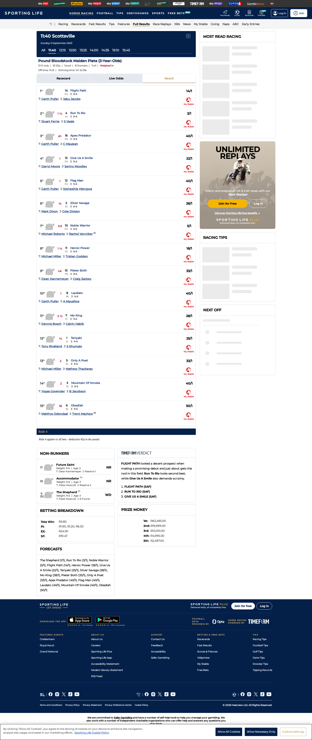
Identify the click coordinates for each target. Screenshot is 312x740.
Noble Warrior (80, 225)
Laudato (77, 293)
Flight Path (78, 90)
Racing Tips (259, 639)
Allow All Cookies (229, 731)
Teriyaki (76, 338)
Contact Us (158, 639)
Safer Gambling (160, 657)
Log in (264, 606)
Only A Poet (79, 360)
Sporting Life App (101, 657)
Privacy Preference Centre (118, 705)
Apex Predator (80, 135)
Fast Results (204, 645)
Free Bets (203, 670)
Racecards (203, 639)
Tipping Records (262, 670)
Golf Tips (258, 651)
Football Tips (260, 645)
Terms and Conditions (51, 705)
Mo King (76, 315)
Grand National (49, 651)
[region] (156, 732)
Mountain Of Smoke (85, 383)
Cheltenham (47, 639)
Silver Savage (79, 203)
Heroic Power (80, 248)
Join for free (243, 606)
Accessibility (158, 651)
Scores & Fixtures (207, 651)
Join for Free (227, 203)
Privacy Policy (72, 705)
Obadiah (77, 405)
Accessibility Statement (105, 663)
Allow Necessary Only (261, 731)
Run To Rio (77, 113)
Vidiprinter (203, 657)
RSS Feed (96, 676)
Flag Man (76, 180)
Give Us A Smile (81, 158)
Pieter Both (78, 270)
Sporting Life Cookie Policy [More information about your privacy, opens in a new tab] (91, 732)
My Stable (203, 663)
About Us (96, 639)
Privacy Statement (92, 705)
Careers (95, 645)
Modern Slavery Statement (107, 670)
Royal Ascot (47, 645)
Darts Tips (259, 657)
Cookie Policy (141, 705)
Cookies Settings (293, 731)
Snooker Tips (260, 663)
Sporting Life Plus (101, 651)
